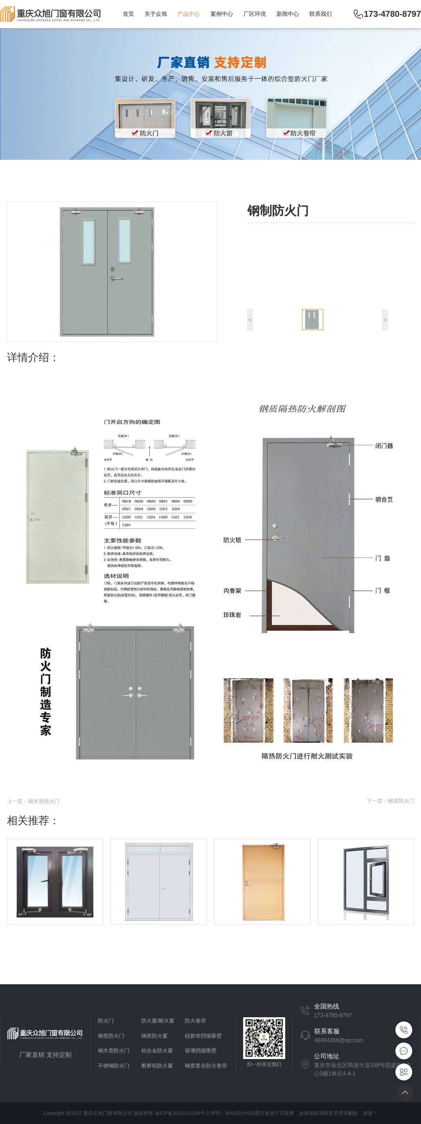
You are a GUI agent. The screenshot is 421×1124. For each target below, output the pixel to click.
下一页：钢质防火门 (390, 801)
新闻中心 (287, 14)
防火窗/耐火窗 (157, 1021)
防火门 (106, 1021)
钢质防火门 (111, 1036)
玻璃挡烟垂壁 (200, 1050)
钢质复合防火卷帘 (206, 1066)
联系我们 (320, 14)
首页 (128, 14)
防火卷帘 (195, 1021)
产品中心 (189, 14)
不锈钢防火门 (113, 1066)
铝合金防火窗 (157, 1050)
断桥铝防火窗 (157, 1066)
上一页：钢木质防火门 (33, 801)
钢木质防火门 (113, 1050)
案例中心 (221, 14)
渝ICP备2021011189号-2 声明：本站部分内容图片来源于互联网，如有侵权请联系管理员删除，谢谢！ (266, 1113)
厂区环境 (254, 14)
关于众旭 (156, 14)
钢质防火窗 (154, 1036)
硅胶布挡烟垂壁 (203, 1036)
